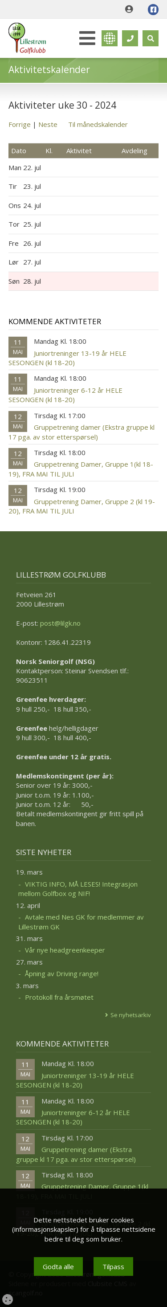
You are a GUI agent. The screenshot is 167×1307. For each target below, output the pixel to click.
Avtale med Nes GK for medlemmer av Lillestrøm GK (81, 921)
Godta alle (58, 1266)
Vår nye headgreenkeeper (65, 949)
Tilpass (113, 1266)
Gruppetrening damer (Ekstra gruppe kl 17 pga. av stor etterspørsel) (81, 432)
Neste (47, 124)
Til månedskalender (98, 124)
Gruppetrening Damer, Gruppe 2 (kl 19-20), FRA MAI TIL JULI (81, 506)
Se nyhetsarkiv (130, 1015)
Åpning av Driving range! (61, 973)
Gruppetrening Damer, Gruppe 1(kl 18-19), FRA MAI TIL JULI (80, 469)
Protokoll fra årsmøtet (59, 997)
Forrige (19, 124)
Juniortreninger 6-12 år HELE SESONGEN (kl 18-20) (65, 395)
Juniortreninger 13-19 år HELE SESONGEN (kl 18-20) (67, 358)
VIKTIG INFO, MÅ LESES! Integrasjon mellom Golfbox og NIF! (78, 888)
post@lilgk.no (60, 623)
